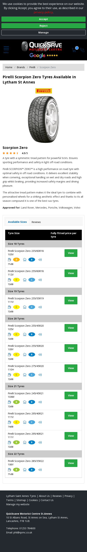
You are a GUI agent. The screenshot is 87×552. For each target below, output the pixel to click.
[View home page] (44, 46)
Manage (43, 32)
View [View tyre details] (71, 253)
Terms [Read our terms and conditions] (10, 500)
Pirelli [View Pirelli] (32, 67)
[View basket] (74, 49)
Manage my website (17, 504)
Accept (43, 19)
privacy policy (43, 12)
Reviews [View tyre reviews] (36, 222)
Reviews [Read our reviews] (57, 496)
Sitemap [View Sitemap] (21, 500)
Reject (44, 25)
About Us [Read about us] (44, 496)
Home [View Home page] (8, 67)
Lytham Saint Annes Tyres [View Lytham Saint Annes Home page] (21, 496)
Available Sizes (17, 221)
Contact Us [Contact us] (47, 500)
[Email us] (22, 532)
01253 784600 (27, 528)
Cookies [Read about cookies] (33, 500)
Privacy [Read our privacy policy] (69, 496)
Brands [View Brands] (21, 67)
